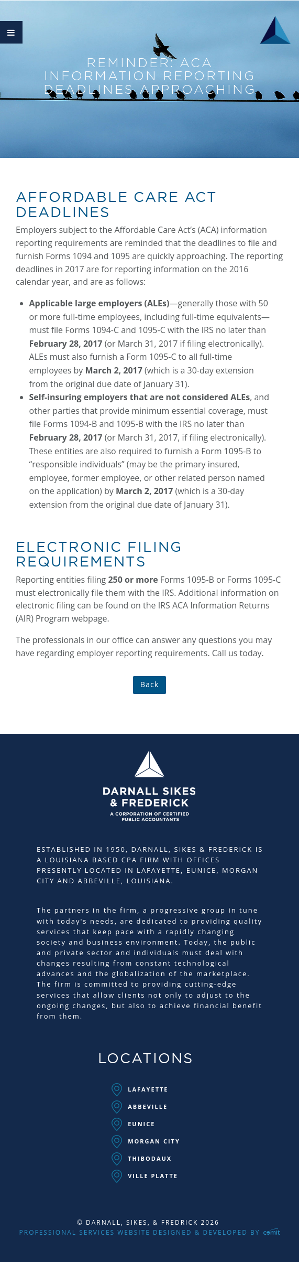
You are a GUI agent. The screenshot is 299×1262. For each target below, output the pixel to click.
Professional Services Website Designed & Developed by (149, 1232)
